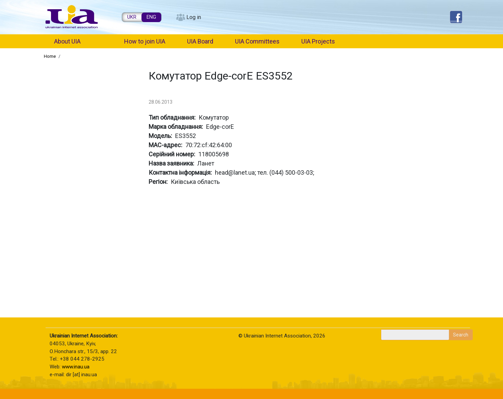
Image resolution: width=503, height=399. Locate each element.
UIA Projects (318, 41)
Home (50, 56)
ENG (151, 17)
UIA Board (200, 41)
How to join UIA (144, 41)
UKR (131, 17)
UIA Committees (257, 41)
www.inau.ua (75, 367)
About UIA (67, 41)
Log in (193, 17)
